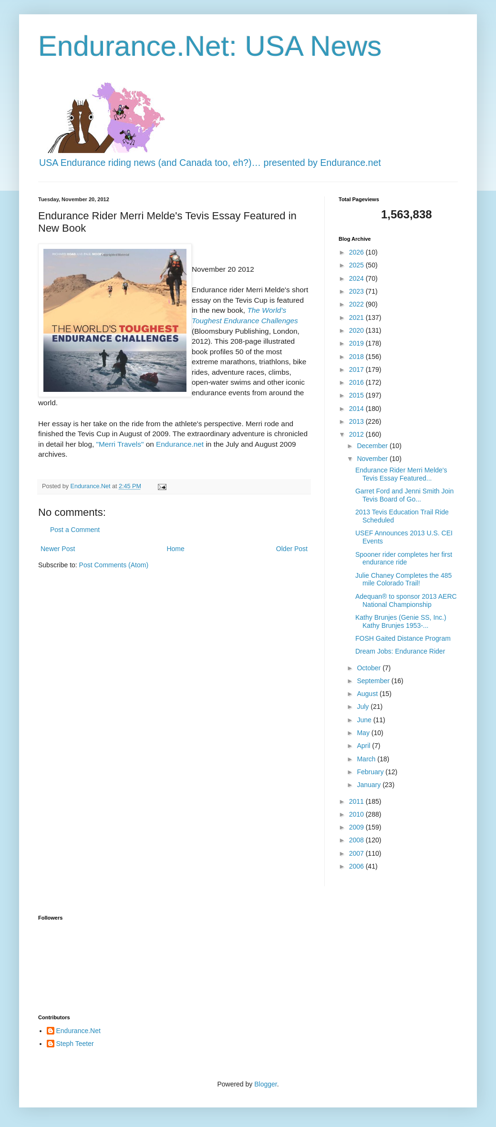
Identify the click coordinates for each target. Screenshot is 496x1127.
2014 (357, 408)
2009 (357, 827)
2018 (357, 356)
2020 (357, 330)
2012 (357, 434)
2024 (357, 278)
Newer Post (58, 549)
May (364, 733)
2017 (357, 369)
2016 (357, 382)
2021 (357, 317)
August (368, 693)
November (373, 458)
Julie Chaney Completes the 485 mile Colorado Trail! (403, 579)
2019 (357, 343)
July (364, 706)
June (365, 720)
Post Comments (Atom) (113, 565)
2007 (357, 853)
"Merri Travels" (120, 444)
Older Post (292, 549)
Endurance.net (180, 444)
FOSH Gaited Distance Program (403, 638)
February (371, 772)
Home (175, 549)
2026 (357, 252)
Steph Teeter (75, 1043)
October (369, 668)
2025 (357, 265)
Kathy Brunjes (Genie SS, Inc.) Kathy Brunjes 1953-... (400, 621)
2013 (357, 421)
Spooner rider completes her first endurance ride (403, 558)
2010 (357, 814)
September (374, 681)
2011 (357, 801)
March (367, 759)
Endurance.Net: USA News (210, 46)
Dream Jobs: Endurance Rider (400, 651)
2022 (357, 304)
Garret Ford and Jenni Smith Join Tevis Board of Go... (404, 495)
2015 (357, 395)
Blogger (265, 1084)
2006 (357, 866)
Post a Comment (75, 529)
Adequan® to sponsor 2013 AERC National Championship (406, 600)
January (369, 785)
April (364, 745)
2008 (357, 840)
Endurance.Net (78, 1031)
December (373, 446)
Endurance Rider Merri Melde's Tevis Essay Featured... (401, 474)
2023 (357, 291)
